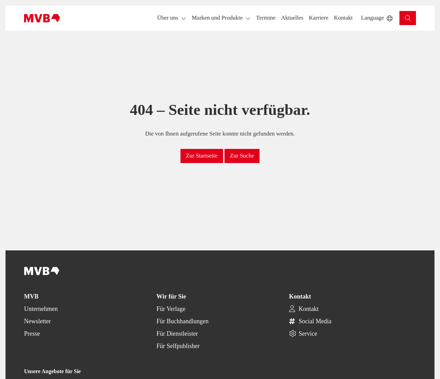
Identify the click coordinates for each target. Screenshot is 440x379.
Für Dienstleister (177, 333)
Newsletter (37, 321)
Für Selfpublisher (178, 346)
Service (308, 333)
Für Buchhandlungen (182, 321)
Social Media (315, 321)
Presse (32, 333)
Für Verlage (170, 308)
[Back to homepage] (42, 18)
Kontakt (309, 308)
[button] (265, 18)
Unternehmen (41, 308)
